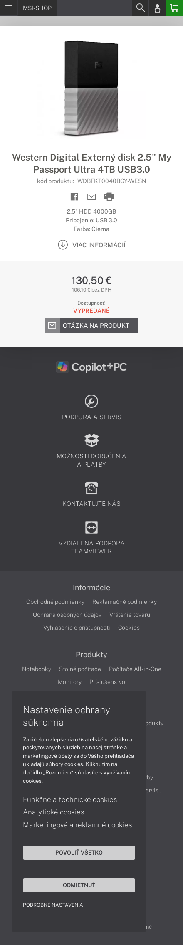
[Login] (157, 8)
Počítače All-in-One (135, 669)
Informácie (91, 587)
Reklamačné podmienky (124, 601)
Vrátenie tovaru (129, 614)
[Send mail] (92, 197)
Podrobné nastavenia (53, 905)
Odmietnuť (79, 885)
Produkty (91, 654)
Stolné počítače (80, 669)
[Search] (140, 8)
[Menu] (8, 8)
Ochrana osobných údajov (67, 614)
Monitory (70, 682)
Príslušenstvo (107, 682)
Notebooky (36, 669)
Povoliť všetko (79, 852)
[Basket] (174, 8)
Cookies (129, 627)
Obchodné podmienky (55, 601)
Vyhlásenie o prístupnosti (76, 627)
